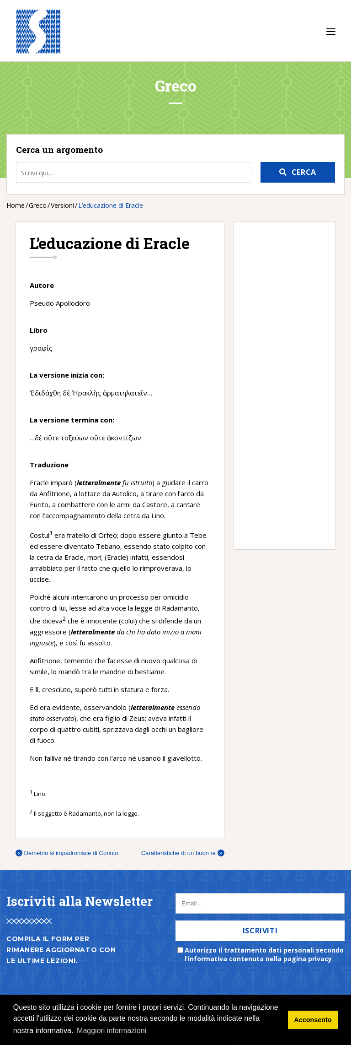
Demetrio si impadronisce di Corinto (67, 853)
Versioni (62, 205)
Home (15, 205)
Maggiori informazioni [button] (111, 1030)
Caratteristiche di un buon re (182, 853)
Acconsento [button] (312, 1019)
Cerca (304, 172)
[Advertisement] (280, 385)
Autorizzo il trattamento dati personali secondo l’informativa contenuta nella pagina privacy (264, 954)
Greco (38, 205)
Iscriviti (260, 931)
